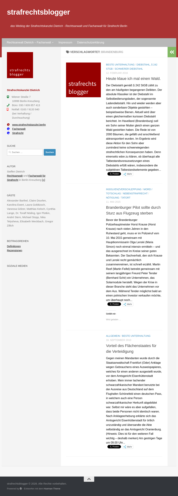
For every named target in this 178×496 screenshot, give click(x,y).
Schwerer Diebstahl (129, 68)
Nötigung (112, 197)
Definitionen (14, 246)
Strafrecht (15, 132)
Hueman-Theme (52, 488)
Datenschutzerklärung (90, 42)
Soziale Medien (17, 265)
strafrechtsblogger (38, 12)
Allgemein (113, 335)
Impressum (65, 42)
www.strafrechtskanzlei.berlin (26, 124)
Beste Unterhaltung (120, 64)
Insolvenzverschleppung (123, 189)
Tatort (125, 197)
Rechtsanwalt (15, 175)
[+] (43, 179)
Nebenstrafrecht (135, 193)
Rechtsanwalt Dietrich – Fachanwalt (29, 42)
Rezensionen (14, 250)
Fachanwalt (16, 128)
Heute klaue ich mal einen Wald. (133, 78)
